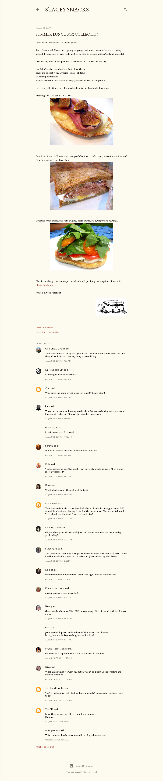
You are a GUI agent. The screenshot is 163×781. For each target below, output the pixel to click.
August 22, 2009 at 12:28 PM (58, 540)
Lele (47, 569)
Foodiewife (51, 503)
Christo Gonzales (54, 588)
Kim (47, 667)
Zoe (47, 388)
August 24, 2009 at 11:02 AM (58, 700)
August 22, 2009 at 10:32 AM (58, 476)
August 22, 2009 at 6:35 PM (58, 597)
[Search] (125, 9)
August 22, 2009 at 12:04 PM (58, 518)
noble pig (50, 427)
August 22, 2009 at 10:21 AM (58, 455)
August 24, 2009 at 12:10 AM (58, 658)
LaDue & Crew (53, 527)
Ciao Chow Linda (54, 348)
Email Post (48, 327)
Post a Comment (45, 747)
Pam (48, 485)
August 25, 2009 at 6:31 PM (57, 721)
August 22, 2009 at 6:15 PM (57, 579)
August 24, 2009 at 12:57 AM (58, 679)
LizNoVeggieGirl (54, 369)
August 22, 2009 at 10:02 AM (58, 418)
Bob (47, 464)
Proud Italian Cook (55, 648)
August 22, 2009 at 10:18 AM (58, 437)
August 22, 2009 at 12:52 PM (58, 561)
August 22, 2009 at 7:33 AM (58, 361)
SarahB (49, 445)
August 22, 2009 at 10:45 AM (58, 494)
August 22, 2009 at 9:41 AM (58, 379)
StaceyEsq (51, 548)
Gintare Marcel (90, 772)
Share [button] (38, 327)
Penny (49, 606)
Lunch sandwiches (50, 332)
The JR (49, 709)
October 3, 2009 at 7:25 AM (58, 740)
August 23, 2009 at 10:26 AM (58, 618)
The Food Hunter (54, 688)
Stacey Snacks (67, 9)
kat (47, 406)
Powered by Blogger (81, 766)
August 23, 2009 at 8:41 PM (58, 640)
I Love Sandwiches (45, 285)
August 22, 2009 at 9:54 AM (58, 397)
